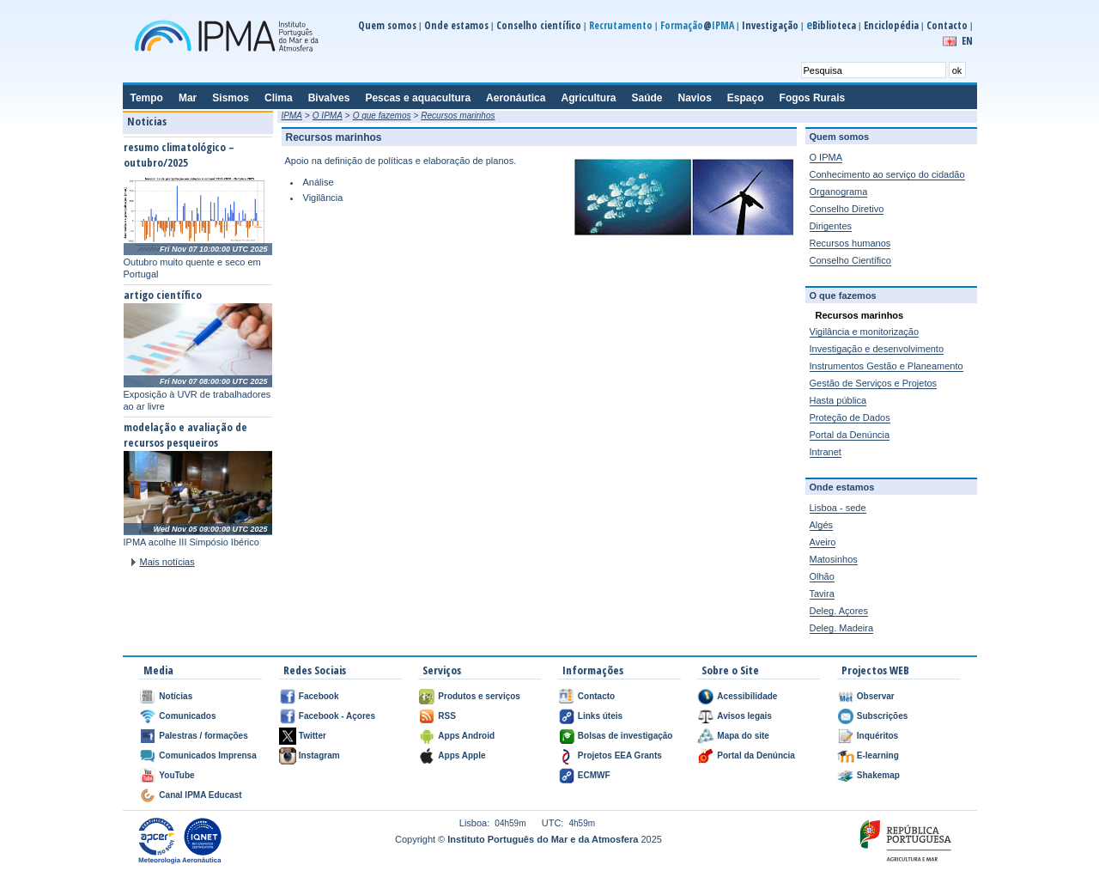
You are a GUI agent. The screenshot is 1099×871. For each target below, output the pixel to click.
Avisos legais (744, 716)
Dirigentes (831, 226)
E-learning (878, 755)
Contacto (947, 25)
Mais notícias (167, 562)
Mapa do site (743, 735)
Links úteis (600, 716)
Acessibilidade (747, 696)
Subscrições (882, 716)
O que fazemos (382, 115)
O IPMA (328, 115)
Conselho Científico (850, 260)
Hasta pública (838, 400)
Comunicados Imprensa (207, 755)
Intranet (825, 452)
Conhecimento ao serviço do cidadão (887, 174)
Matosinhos (834, 559)
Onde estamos (456, 25)
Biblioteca (831, 25)
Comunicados (187, 716)
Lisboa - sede (838, 507)
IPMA (292, 115)
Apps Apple (461, 755)
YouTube (176, 775)
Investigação (770, 25)
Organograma (839, 191)
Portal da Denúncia (850, 434)
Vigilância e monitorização (865, 331)
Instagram (319, 755)
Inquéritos (877, 735)
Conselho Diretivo (847, 209)
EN (967, 41)
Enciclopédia (891, 25)
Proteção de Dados (850, 417)
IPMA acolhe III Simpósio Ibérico (191, 542)
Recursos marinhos (458, 115)
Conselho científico (538, 25)
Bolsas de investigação (625, 735)
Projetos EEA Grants (620, 755)
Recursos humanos (850, 243)
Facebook (319, 696)
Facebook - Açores (337, 716)
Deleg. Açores (839, 611)
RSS (447, 716)
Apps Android (466, 735)
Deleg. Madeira (842, 628)
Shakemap (878, 775)
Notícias (175, 696)
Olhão (822, 576)
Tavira (822, 593)
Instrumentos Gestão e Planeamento (886, 366)
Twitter (312, 735)
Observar (876, 696)
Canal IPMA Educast (200, 795)
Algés (822, 525)
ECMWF (594, 775)
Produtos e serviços (479, 696)
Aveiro (823, 542)
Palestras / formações (203, 735)
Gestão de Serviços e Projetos (874, 383)
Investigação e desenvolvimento (877, 349)
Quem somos (387, 25)
